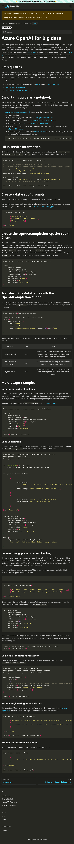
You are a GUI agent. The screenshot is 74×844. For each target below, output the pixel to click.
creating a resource (52, 84)
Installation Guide (40, 131)
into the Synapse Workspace (43, 118)
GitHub (52, 1)
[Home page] (3, 23)
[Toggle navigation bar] (3, 6)
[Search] (70, 6)
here (38, 84)
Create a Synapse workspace (15, 87)
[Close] (72, 1)
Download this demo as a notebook (17, 112)
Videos (4, 819)
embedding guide (50, 403)
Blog (3, 816)
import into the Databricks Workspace (42, 120)
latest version (37, 17)
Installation (6, 796)
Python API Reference (9, 802)
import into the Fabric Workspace (36, 123)
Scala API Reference (9, 805)
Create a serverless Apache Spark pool (18, 90)
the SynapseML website (14, 129)
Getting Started (7, 799)
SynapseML (32, 52)
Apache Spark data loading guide (44, 206)
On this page (7, 32)
